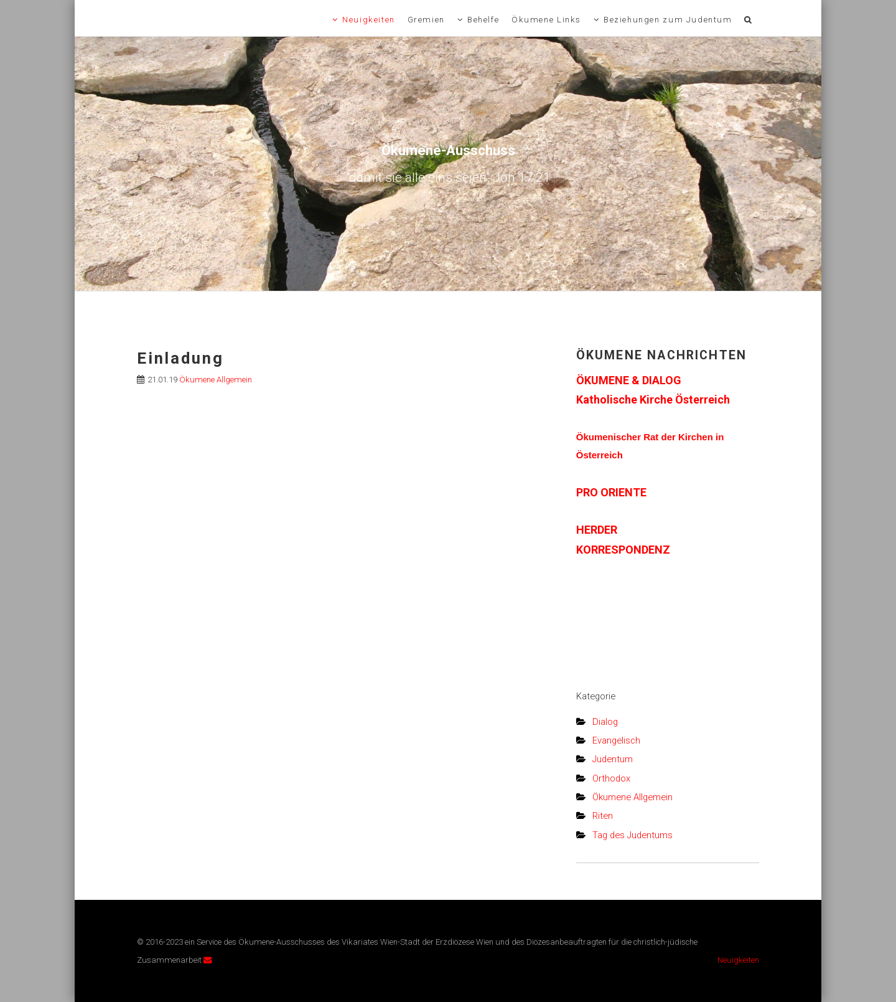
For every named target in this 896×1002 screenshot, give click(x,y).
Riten (602, 815)
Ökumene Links (546, 19)
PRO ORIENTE (611, 492)
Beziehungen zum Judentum (668, 19)
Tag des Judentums (632, 835)
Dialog (605, 721)
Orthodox (611, 778)
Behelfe (483, 19)
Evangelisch (616, 740)
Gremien (426, 19)
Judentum (612, 759)
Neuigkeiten (368, 19)
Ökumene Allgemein (215, 379)
